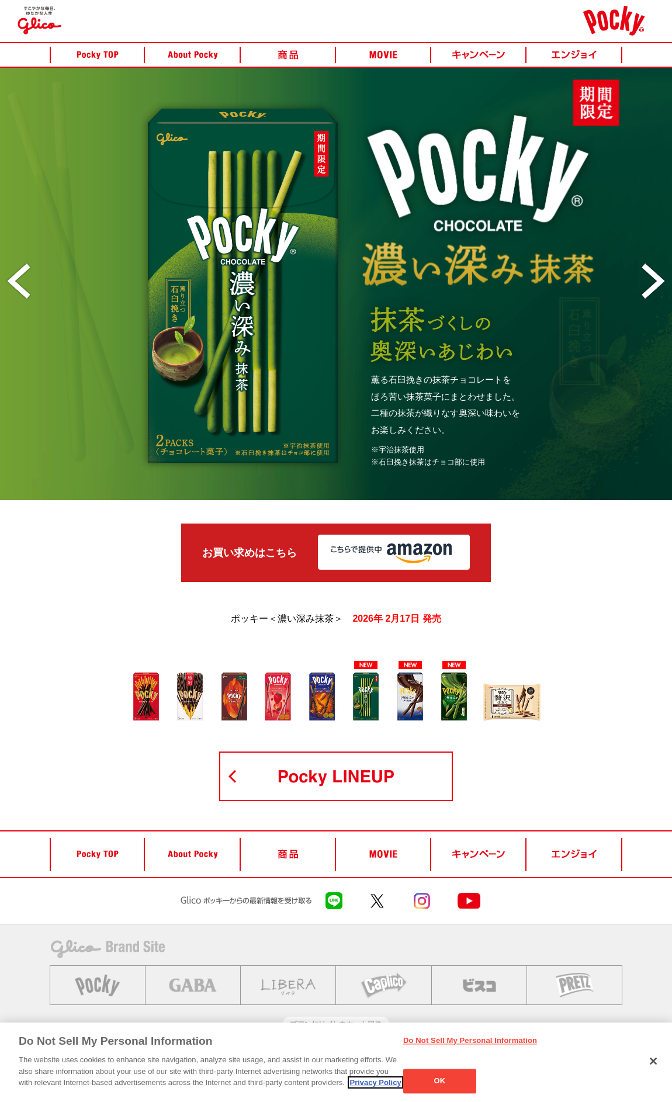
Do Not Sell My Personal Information (470, 1040)
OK (440, 1081)
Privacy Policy (375, 1082)
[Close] (653, 1061)
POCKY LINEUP (336, 776)
